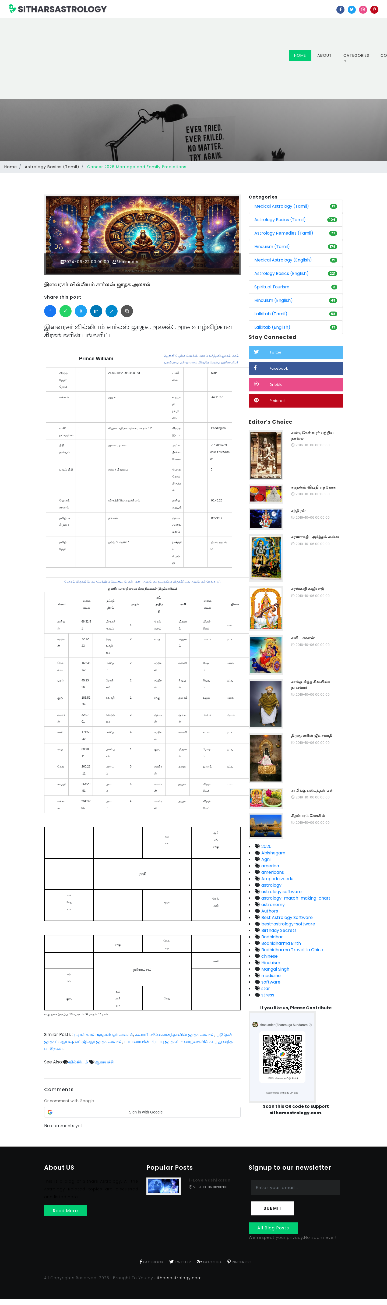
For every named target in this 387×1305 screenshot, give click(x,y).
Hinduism (270, 963)
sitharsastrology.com (178, 1278)
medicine (270, 975)
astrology (271, 885)
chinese (269, 956)
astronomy (272, 904)
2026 (266, 846)
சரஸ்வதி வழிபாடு (308, 589)
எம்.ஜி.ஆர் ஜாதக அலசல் (98, 1041)
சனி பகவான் (303, 638)
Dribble (268, 384)
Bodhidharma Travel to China (291, 950)
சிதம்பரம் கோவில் (308, 815)
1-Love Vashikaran (210, 1180)
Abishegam (272, 853)
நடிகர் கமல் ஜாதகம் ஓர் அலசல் (103, 1034)
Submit (272, 1208)
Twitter (268, 352)
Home (302, 55)
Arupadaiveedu (276, 879)
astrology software (281, 892)
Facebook (271, 368)
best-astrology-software (287, 924)
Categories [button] (356, 55)
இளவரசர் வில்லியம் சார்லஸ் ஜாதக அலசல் (97, 284)
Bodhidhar (271, 937)
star (265, 988)
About (324, 55)
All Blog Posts (273, 1228)
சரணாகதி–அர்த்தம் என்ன (315, 537)
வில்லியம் (78, 1062)
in (96, 311)
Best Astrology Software (286, 917)
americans (272, 872)
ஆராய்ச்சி (104, 1062)
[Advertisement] (153, 58)
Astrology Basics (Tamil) (52, 166)
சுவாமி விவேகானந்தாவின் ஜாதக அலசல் (174, 1034)
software (270, 982)
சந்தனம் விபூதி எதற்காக (313, 487)
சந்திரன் (298, 510)
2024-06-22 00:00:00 (85, 261)
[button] (142, 1112)
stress (267, 995)
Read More (65, 1210)
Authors (269, 911)
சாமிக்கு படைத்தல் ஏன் (312, 790)
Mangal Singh (274, 969)
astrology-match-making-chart (295, 898)
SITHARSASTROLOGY (58, 9)
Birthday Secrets (278, 930)
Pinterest (270, 400)
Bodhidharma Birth (280, 943)
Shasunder (126, 261)
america (269, 866)
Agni (265, 859)
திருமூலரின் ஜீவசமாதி (311, 735)
